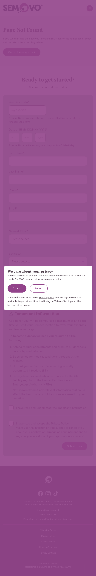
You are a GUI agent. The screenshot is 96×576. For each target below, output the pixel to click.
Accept (17, 288)
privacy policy (46, 297)
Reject (39, 288)
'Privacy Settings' (63, 301)
